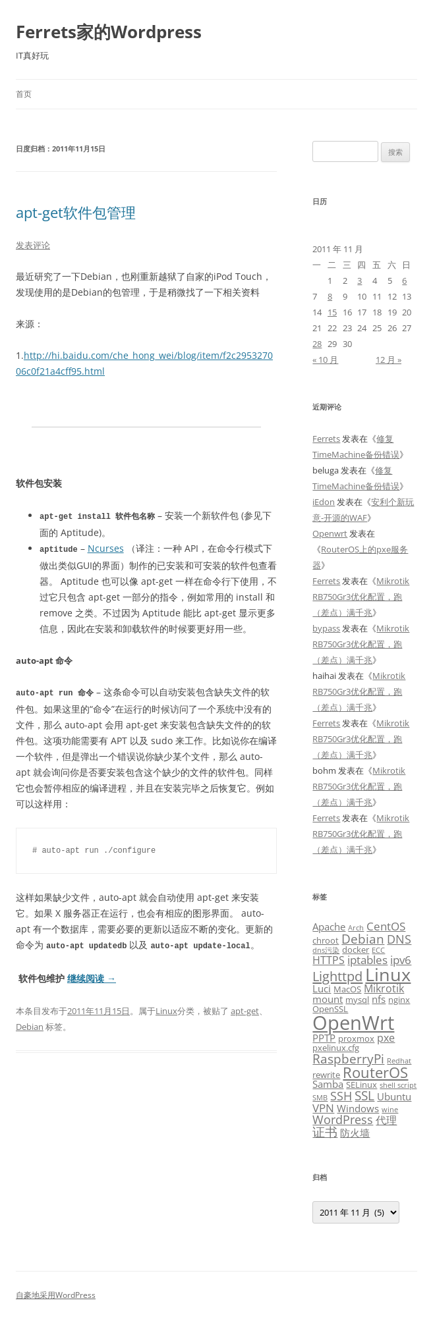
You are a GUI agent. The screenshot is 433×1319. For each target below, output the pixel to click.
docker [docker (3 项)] (355, 950)
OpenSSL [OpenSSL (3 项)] (330, 1009)
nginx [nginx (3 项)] (399, 1000)
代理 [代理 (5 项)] (386, 1120)
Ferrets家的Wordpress (109, 31)
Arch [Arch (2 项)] (356, 927)
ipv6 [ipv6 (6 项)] (400, 959)
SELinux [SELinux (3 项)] (361, 1084)
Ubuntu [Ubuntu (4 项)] (394, 1096)
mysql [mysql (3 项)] (357, 1000)
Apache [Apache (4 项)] (328, 926)
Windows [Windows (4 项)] (358, 1108)
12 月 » (388, 359)
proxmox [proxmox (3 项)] (356, 1038)
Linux (166, 1008)
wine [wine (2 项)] (390, 1109)
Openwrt (329, 533)
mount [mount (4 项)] (327, 999)
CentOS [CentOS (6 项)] (385, 926)
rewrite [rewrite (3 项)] (326, 1075)
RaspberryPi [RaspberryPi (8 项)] (348, 1058)
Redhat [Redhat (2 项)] (399, 1060)
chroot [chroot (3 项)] (325, 940)
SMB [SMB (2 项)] (320, 1097)
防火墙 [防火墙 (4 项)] (355, 1132)
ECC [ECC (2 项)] (378, 950)
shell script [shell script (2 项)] (398, 1085)
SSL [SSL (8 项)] (364, 1095)
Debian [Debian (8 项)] (362, 939)
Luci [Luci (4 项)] (321, 988)
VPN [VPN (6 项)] (323, 1108)
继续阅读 (91, 975)
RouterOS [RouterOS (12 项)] (375, 1072)
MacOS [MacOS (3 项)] (347, 989)
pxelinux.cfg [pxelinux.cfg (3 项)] (335, 1048)
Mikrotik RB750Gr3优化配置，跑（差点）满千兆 (360, 596)
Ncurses (106, 547)
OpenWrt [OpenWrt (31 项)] (353, 1022)
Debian (29, 1024)
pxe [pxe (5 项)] (386, 1038)
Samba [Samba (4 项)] (327, 1083)
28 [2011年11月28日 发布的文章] (317, 344)
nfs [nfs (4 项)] (379, 999)
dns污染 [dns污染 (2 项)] (325, 950)
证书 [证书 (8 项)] (324, 1132)
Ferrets (326, 438)
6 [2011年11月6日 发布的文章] (404, 280)
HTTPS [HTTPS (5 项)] (328, 960)
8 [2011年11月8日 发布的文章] (330, 296)
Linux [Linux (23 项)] (388, 974)
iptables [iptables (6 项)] (367, 959)
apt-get (245, 1008)
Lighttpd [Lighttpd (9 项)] (337, 976)
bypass (326, 628)
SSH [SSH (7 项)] (341, 1095)
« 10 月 (325, 359)
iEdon (323, 502)
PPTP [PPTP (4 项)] (323, 1037)
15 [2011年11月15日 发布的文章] (332, 312)
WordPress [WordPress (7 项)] (342, 1119)
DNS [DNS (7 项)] (399, 938)
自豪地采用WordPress (56, 1295)
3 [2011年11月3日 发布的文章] (359, 280)
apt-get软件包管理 (76, 212)
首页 (24, 93)
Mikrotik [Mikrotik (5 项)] (384, 988)
